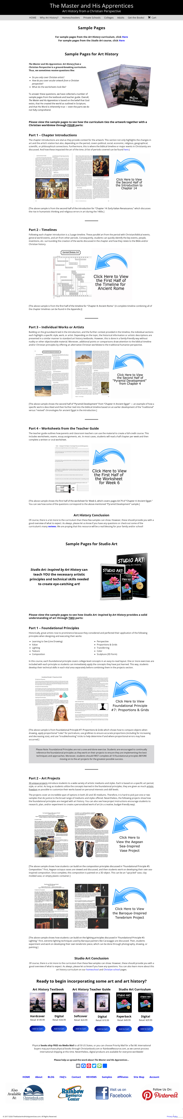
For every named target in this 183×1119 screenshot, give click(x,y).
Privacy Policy (172, 1116)
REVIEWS (91, 1077)
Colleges (109, 17)
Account (154, 1077)
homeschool (92, 969)
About (38, 1077)
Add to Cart (37, 1028)
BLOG (51, 1077)
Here (125, 36)
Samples (107, 1077)
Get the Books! (136, 17)
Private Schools (92, 17)
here (126, 149)
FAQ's (63, 1077)
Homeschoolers (71, 17)
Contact (76, 1077)
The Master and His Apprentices (91, 5)
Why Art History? (49, 17)
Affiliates (122, 1077)
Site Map (139, 1077)
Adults (120, 17)
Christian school (112, 969)
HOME (32, 17)
